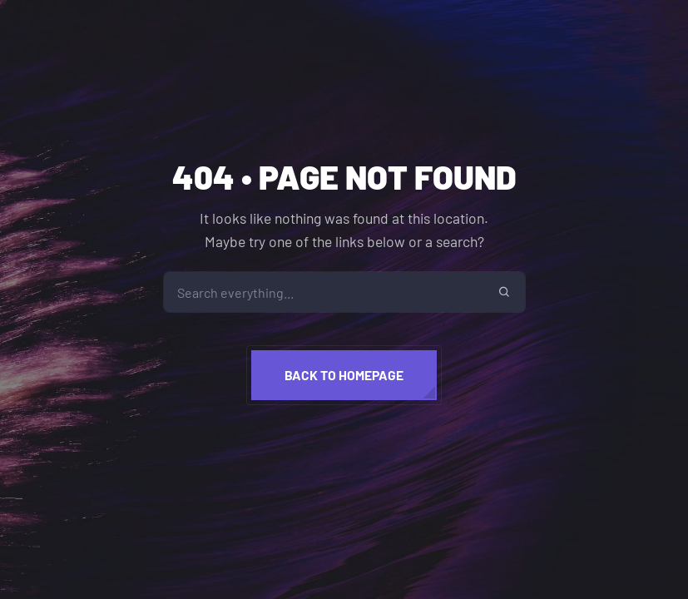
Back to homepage (344, 375)
